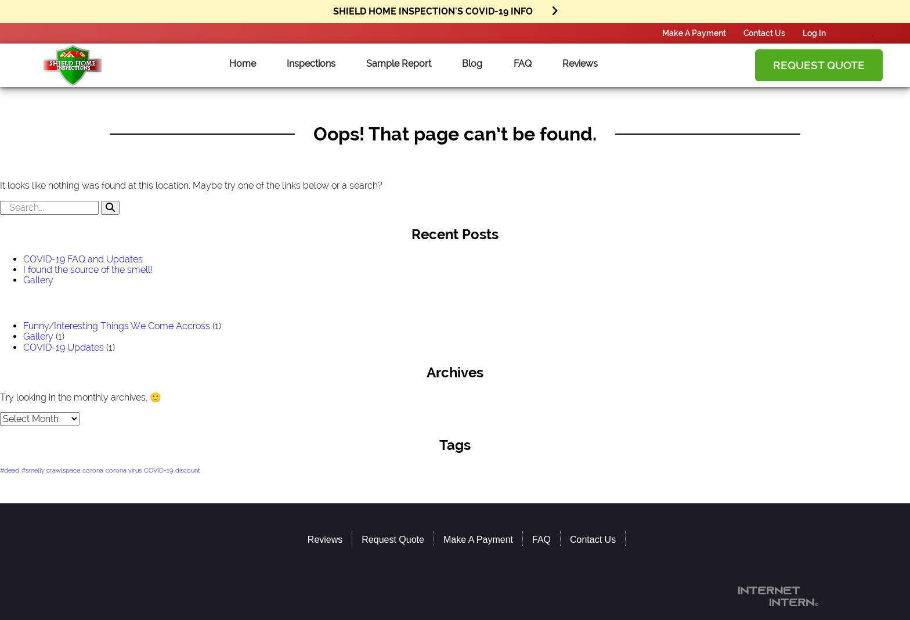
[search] (455, 208)
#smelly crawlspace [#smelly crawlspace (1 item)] (50, 470)
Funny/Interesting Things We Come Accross (116, 325)
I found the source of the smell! (88, 269)
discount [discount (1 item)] (187, 470)
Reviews (580, 64)
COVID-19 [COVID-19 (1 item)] (158, 470)
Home (242, 64)
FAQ (523, 64)
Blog (472, 64)
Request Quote (819, 65)
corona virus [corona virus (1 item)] (124, 470)
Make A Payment (694, 33)
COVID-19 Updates (63, 347)
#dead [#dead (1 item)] (9, 470)
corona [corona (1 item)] (92, 470)
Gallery (38, 280)
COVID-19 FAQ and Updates (83, 259)
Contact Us (764, 33)
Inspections (311, 64)
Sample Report (398, 64)
